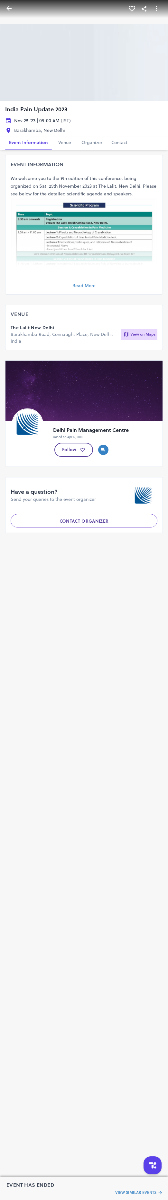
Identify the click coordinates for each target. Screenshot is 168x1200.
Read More (84, 285)
